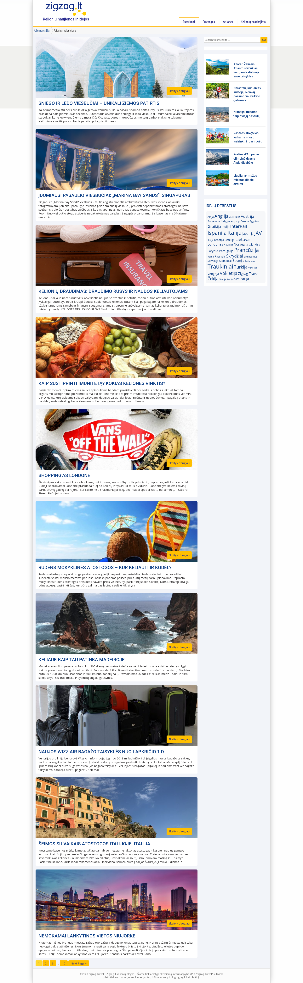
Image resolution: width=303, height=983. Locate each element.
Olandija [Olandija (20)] (254, 244)
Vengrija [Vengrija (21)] (213, 274)
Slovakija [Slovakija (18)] (213, 261)
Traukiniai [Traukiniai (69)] (220, 266)
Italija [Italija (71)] (234, 232)
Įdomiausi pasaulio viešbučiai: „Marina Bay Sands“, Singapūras (114, 195)
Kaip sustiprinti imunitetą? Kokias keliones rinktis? (101, 383)
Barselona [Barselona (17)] (214, 221)
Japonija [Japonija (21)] (248, 233)
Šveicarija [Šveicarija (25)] (241, 278)
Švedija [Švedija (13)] (230, 279)
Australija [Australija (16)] (234, 217)
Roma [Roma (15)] (211, 256)
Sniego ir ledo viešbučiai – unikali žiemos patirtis (98, 103)
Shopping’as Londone (64, 475)
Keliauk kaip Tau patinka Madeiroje (81, 659)
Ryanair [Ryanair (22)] (220, 256)
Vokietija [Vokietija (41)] (228, 273)
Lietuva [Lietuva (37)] (242, 239)
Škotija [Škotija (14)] (222, 279)
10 (63, 963)
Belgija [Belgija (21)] (225, 221)
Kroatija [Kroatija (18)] (219, 240)
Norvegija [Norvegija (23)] (241, 244)
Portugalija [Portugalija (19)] (226, 251)
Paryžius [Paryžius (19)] (213, 251)
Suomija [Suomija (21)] (238, 260)
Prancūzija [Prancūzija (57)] (246, 249)
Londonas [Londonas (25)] (215, 244)
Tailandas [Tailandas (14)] (250, 260)
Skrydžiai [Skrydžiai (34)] (234, 256)
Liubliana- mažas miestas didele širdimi (245, 180)
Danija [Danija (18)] (245, 221)
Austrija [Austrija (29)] (247, 216)
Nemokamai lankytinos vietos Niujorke (86, 936)
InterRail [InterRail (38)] (238, 226)
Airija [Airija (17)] (211, 217)
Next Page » (79, 963)
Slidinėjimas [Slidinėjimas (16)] (250, 256)
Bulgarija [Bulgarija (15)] (235, 221)
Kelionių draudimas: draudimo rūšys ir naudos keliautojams (113, 291)
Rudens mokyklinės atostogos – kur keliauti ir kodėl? (105, 567)
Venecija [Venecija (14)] (252, 267)
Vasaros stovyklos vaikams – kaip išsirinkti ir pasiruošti (247, 137)
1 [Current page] (39, 963)
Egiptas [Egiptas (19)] (254, 221)
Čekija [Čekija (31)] (213, 278)
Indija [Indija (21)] (225, 227)
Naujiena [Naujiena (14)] (228, 244)
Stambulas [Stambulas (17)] (225, 261)
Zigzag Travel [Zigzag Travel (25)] (248, 273)
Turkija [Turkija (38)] (241, 267)
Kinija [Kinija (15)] (210, 240)
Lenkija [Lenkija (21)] (230, 240)
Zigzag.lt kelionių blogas (66, 8)
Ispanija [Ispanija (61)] (217, 232)
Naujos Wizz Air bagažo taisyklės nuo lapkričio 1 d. (101, 751)
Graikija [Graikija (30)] (214, 226)
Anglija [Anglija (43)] (221, 216)
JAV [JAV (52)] (258, 233)
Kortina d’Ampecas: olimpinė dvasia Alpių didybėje (246, 158)
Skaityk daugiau (179, 91)
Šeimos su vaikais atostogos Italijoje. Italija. (95, 844)
